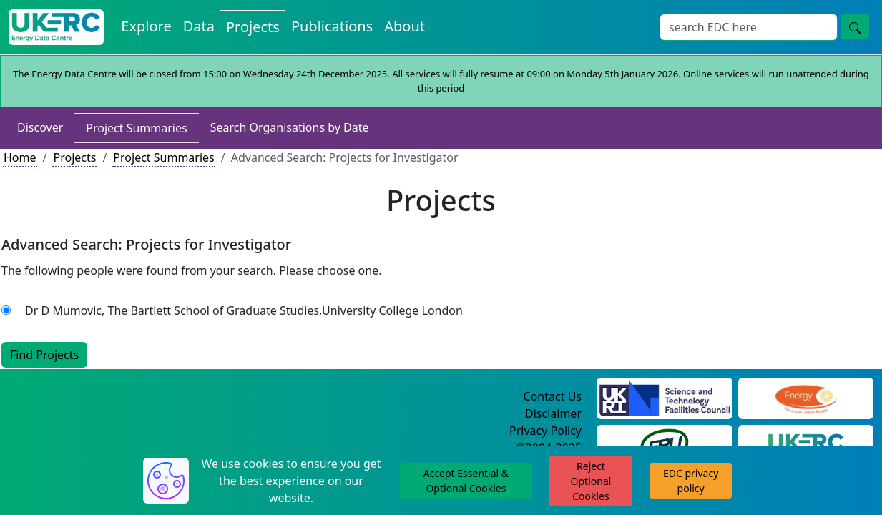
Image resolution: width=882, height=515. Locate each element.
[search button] (855, 26)
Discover (40, 127)
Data (199, 26)
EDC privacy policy (690, 480)
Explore (146, 26)
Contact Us (553, 396)
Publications (332, 26)
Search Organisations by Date (289, 127)
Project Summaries (136, 128)
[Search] (749, 27)
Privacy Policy (545, 430)
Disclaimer (553, 413)
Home (20, 157)
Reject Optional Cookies (591, 481)
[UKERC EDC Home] (56, 27)
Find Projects (44, 355)
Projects (253, 26)
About (404, 26)
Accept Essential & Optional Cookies (466, 480)
